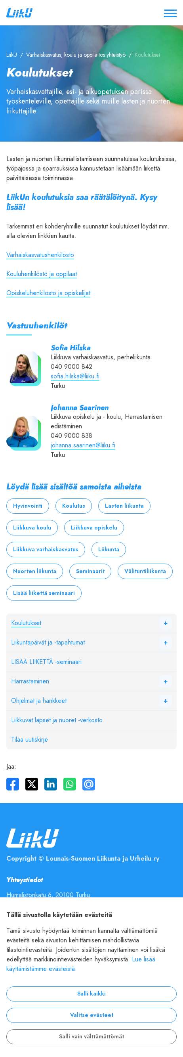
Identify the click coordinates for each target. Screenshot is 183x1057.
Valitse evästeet (91, 1015)
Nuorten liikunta (34, 571)
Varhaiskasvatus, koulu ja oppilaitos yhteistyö (76, 55)
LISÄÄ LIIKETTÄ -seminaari (46, 662)
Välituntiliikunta (145, 571)
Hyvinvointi (27, 506)
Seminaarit (90, 571)
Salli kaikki (91, 994)
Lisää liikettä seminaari (44, 593)
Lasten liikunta (124, 506)
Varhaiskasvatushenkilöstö (40, 255)
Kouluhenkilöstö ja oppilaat (41, 274)
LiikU (11, 55)
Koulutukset (26, 623)
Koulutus (73, 506)
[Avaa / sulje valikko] (170, 13)
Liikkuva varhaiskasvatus (45, 549)
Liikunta (108, 549)
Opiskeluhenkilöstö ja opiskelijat (48, 293)
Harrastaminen (30, 681)
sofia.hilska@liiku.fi (75, 376)
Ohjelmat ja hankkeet (39, 700)
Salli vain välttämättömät (91, 1036)
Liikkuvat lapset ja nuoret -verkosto (57, 720)
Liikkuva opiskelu (94, 527)
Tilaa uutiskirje (29, 739)
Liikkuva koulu (32, 527)
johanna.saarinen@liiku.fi (83, 445)
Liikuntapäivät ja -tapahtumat (48, 642)
